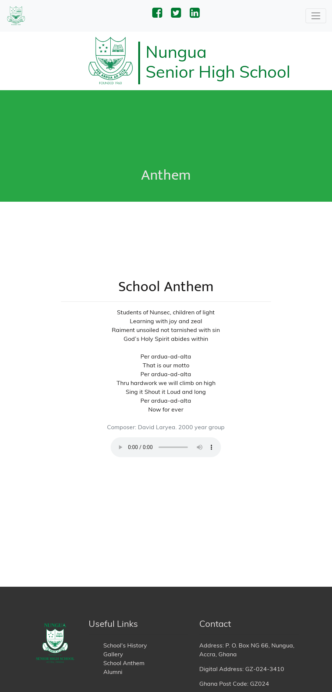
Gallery (113, 634)
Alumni (112, 652)
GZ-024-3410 (264, 649)
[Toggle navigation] (316, 15)
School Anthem (123, 643)
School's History (125, 625)
